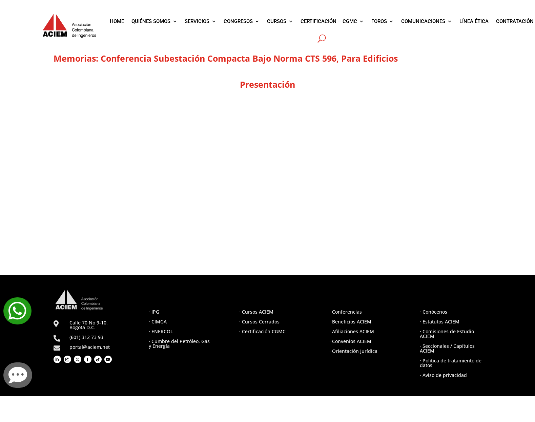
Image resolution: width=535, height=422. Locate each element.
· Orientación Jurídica (353, 351)
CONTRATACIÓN (515, 21)
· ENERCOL (161, 331)
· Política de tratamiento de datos (450, 362)
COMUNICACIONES (423, 21)
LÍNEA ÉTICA (474, 21)
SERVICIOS (197, 21)
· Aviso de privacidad (443, 375)
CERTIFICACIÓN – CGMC (329, 21)
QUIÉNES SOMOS (150, 21)
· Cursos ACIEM (256, 312)
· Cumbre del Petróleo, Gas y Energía (179, 343)
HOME (117, 21)
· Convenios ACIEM (350, 341)
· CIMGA (158, 321)
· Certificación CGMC (262, 331)
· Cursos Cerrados (259, 321)
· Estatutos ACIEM (439, 321)
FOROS (379, 21)
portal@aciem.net (89, 347)
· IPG (154, 312)
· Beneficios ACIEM (350, 321)
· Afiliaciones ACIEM (351, 331)
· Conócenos (433, 312)
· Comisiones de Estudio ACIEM (447, 333)
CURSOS (276, 21)
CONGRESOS (238, 21)
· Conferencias (345, 312)
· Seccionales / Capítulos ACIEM (447, 348)
